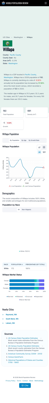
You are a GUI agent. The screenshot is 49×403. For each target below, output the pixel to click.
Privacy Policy (10, 381)
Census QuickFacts (16, 357)
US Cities (6, 37)
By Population (14, 140)
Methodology (39, 381)
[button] (45, 3)
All (39, 152)
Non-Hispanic (26, 209)
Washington (18, 37)
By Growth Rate (34, 140)
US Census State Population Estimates (23, 338)
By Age (24, 140)
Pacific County (15, 55)
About (31, 381)
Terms (19, 381)
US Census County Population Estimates (24, 346)
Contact (25, 381)
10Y (44, 152)
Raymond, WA (9, 314)
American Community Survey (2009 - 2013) (25, 354)
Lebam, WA (8, 323)
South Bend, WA (10, 319)
